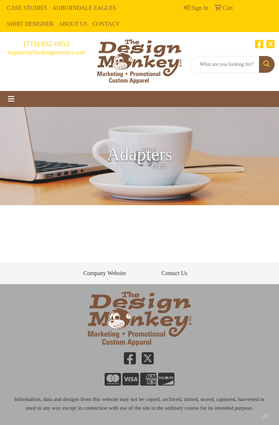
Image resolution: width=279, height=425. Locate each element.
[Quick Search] (224, 64)
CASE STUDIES (27, 8)
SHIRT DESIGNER (30, 24)
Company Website (104, 273)
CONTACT (105, 24)
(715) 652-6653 (46, 44)
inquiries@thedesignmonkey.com (46, 52)
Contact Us (174, 273)
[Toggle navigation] (11, 99)
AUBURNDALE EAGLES (84, 8)
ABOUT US (72, 24)
